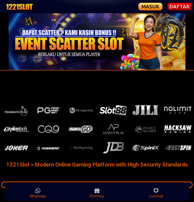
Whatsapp (38, 193)
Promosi (97, 193)
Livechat (156, 193)
